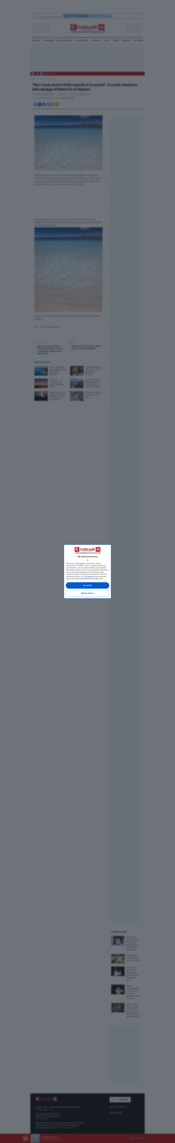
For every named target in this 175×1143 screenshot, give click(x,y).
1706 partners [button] (80, 563)
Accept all (87, 585)
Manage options (87, 593)
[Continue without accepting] (87, 560)
